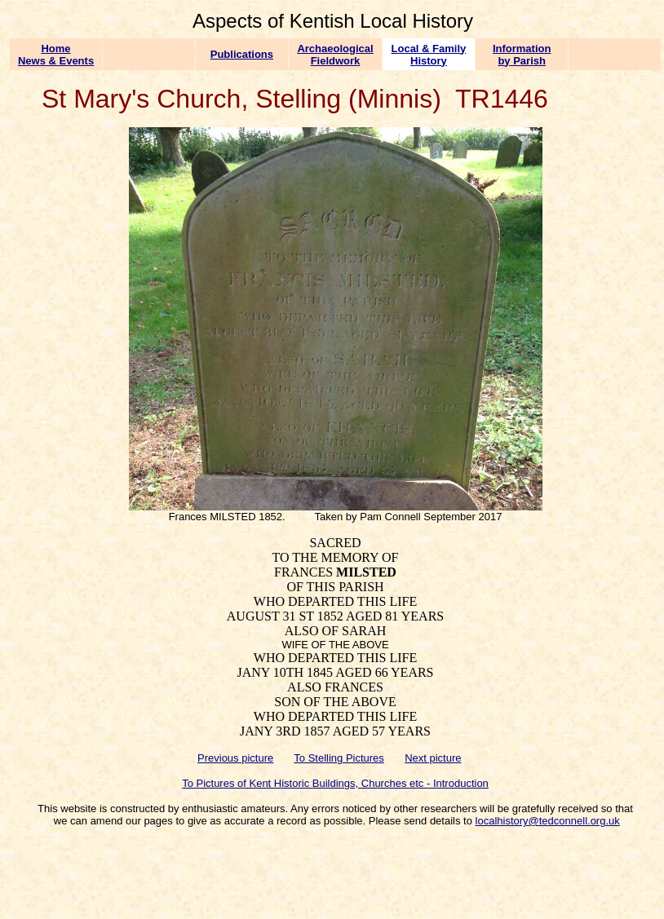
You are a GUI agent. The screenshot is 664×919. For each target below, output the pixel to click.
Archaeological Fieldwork (335, 54)
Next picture (433, 758)
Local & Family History (429, 54)
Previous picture (235, 758)
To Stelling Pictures (339, 758)
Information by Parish (522, 54)
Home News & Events (56, 54)
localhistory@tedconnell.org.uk (548, 821)
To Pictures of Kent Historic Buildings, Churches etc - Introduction (335, 783)
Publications (241, 54)
